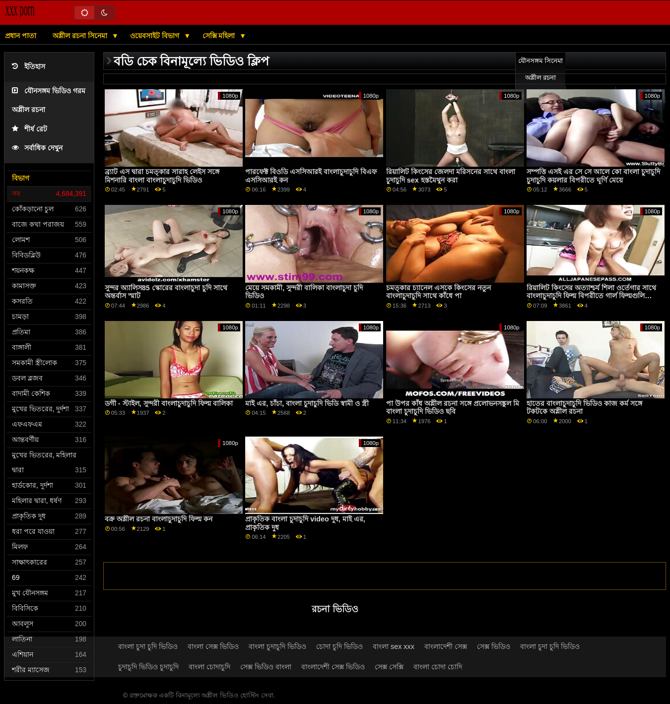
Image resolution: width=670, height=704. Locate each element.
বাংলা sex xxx (393, 646)
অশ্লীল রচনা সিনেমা (81, 36)
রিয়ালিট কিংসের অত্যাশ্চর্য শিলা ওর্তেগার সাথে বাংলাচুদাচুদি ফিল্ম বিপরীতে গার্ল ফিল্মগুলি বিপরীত (591, 296)
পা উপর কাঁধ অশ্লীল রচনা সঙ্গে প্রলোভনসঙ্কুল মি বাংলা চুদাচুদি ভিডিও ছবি (452, 407)
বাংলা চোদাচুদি (209, 667)
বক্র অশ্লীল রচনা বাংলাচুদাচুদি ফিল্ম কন (158, 519)
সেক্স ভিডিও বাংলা (265, 667)
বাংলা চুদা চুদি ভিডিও (148, 646)
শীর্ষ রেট (29, 129)
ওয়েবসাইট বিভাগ (155, 36)
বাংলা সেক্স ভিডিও (213, 646)
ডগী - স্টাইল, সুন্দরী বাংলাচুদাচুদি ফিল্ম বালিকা (169, 403)
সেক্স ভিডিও (493, 646)
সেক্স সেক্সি (389, 667)
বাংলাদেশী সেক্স (445, 646)
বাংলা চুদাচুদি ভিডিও (277, 646)
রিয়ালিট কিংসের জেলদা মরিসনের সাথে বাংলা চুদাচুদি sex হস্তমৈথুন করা (450, 176)
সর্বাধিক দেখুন (37, 148)
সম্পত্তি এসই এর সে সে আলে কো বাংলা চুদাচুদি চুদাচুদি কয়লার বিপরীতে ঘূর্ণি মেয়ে (593, 176)
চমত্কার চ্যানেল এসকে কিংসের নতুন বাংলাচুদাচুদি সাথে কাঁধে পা (438, 292)
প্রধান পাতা (20, 36)
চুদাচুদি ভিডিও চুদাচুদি (148, 667)
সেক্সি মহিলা (219, 36)
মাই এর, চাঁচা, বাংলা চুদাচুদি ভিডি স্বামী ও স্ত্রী (307, 403)
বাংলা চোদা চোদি (437, 667)
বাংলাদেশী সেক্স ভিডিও (333, 667)
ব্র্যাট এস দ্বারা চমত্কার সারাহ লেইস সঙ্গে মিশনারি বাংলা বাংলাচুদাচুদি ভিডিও (162, 176)
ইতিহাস (28, 66)
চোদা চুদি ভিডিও (339, 646)
